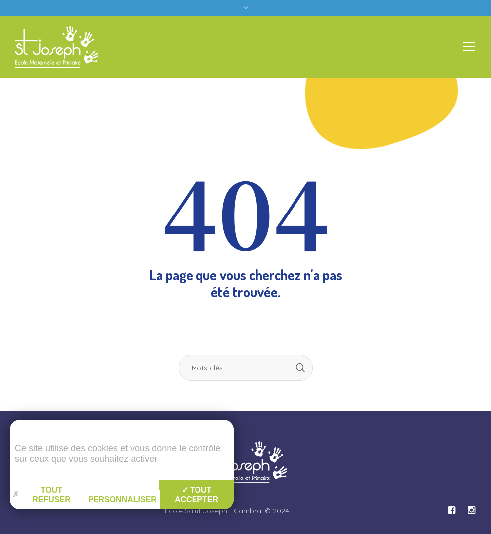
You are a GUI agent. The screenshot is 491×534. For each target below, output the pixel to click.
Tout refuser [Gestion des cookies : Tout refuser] (41, 495)
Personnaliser (122, 499)
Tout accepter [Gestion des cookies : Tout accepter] (196, 495)
